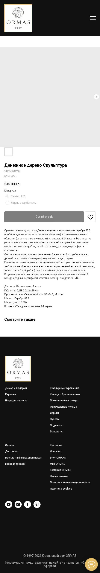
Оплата (9, 445)
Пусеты (54, 419)
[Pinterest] (37, 507)
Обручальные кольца (63, 406)
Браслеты (56, 431)
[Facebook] (27, 507)
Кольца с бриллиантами (65, 394)
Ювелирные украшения (64, 388)
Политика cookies (61, 488)
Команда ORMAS (60, 470)
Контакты (56, 445)
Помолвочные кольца (63, 400)
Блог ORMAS (58, 457)
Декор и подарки (16, 388)
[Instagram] (18, 507)
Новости (55, 451)
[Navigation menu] (93, 18)
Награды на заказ (16, 400)
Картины (10, 394)
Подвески (56, 425)
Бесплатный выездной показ (23, 457)
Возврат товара (15, 463)
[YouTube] (8, 507)
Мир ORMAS (57, 463)
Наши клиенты (59, 476)
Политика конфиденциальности (70, 482)
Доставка (11, 451)
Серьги (54, 412)
